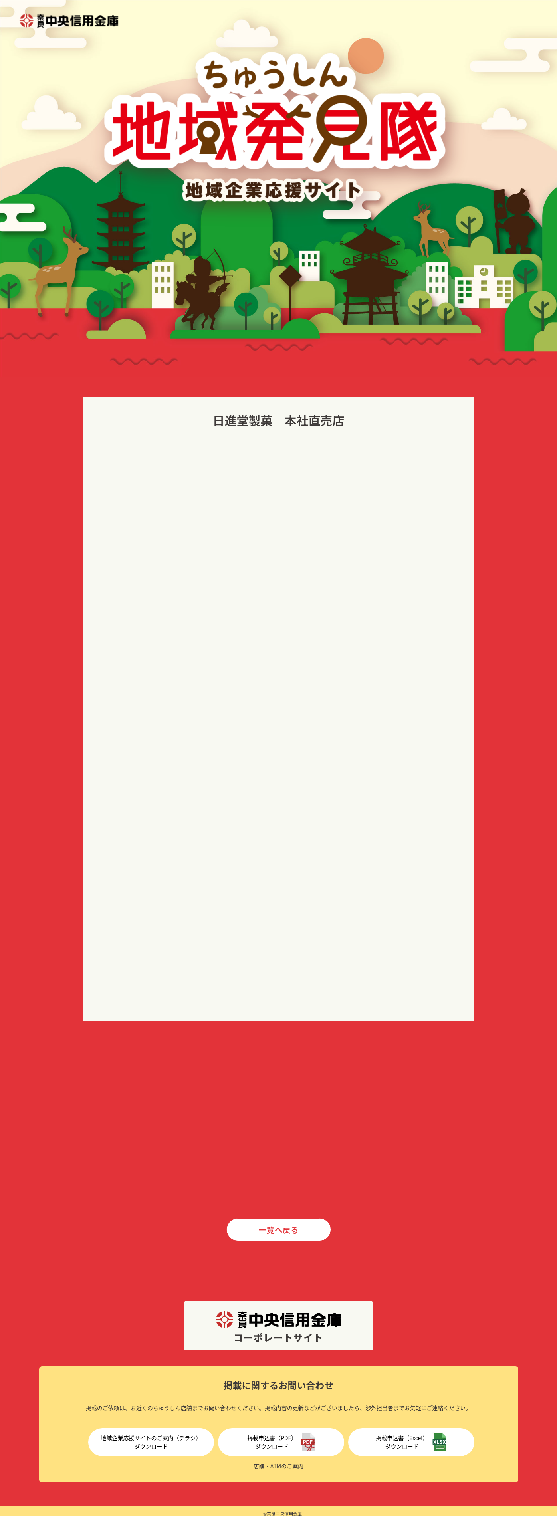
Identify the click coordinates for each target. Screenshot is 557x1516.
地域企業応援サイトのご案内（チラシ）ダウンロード (151, 1442)
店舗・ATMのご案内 (278, 1466)
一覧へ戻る (279, 1229)
